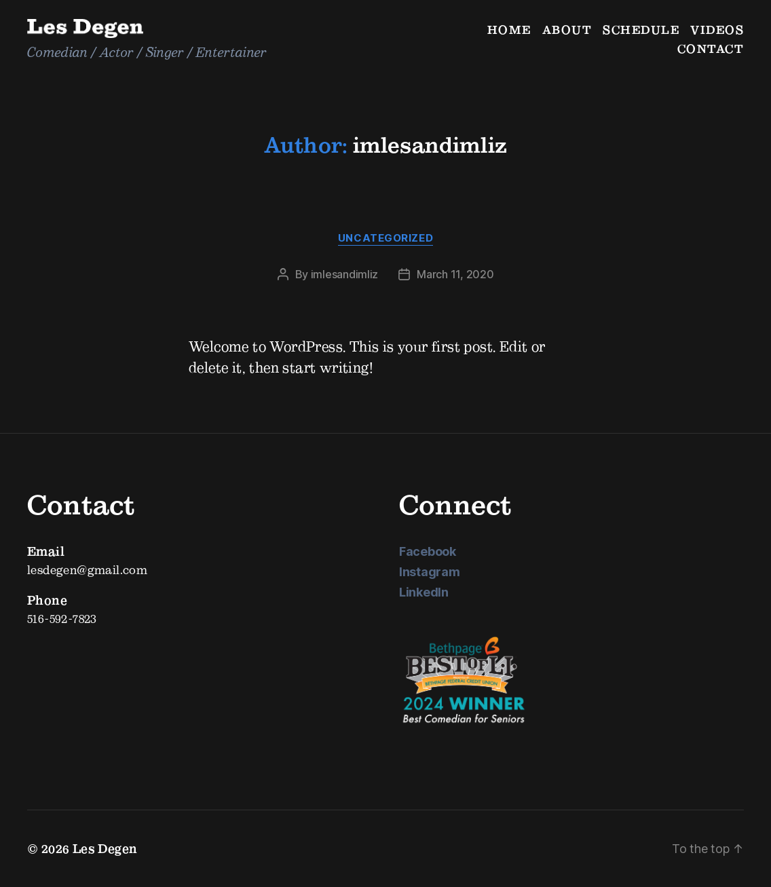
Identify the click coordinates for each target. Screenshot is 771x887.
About (567, 29)
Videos (717, 29)
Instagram (429, 572)
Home (509, 29)
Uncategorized (385, 238)
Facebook (427, 551)
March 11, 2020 (455, 274)
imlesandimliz (345, 274)
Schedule (641, 29)
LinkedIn (424, 592)
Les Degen (105, 849)
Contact (711, 48)
